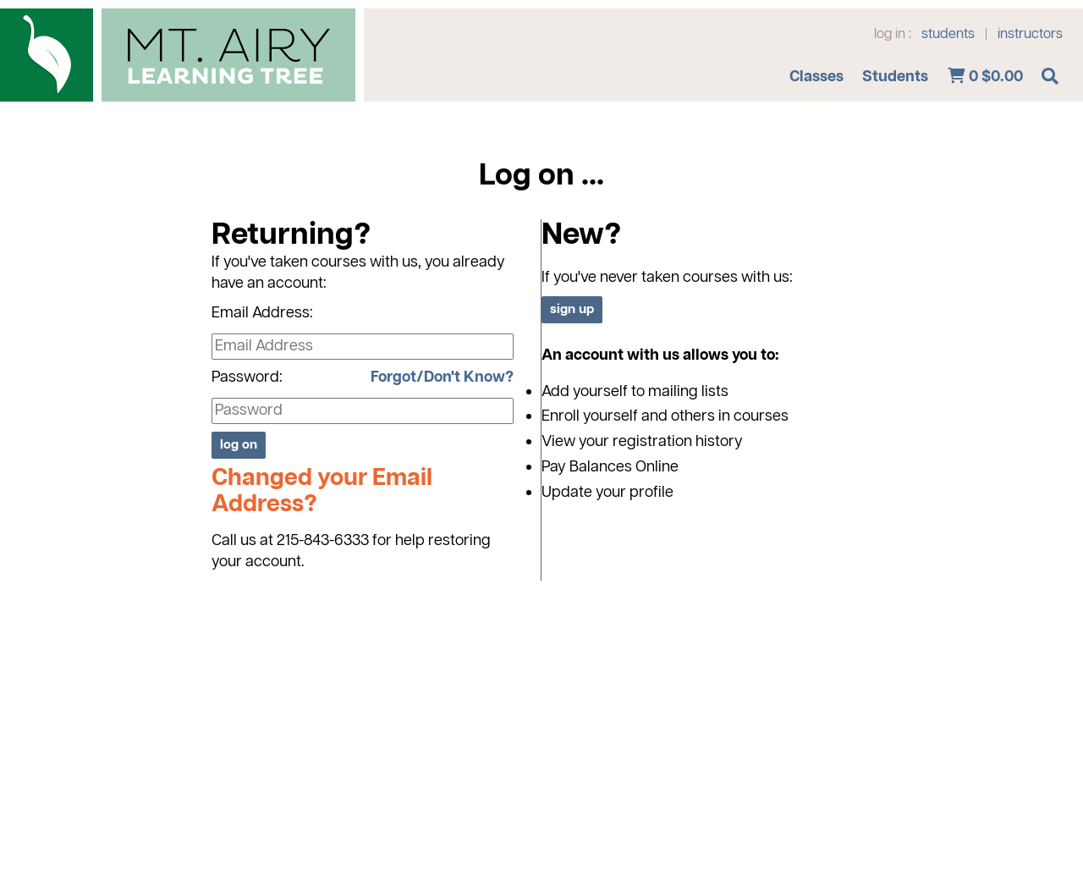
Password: (247, 377)
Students (895, 77)
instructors (1030, 34)
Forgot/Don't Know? (442, 377)
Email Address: (262, 313)
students (948, 34)
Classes (816, 77)
